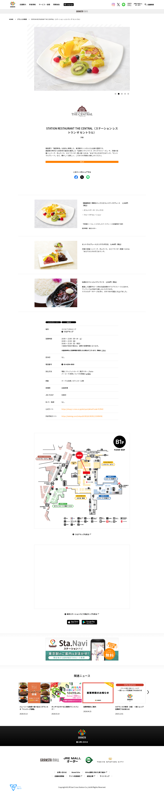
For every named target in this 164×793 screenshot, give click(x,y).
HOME (11, 19)
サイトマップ (104, 776)
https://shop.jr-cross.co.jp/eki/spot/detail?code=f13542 (82, 409)
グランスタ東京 (22, 19)
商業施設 (56, 4)
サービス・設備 (44, 4)
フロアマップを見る (82, 534)
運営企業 (90, 776)
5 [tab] (128, 94)
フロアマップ (68, 331)
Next (148, 692)
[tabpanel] (82, 59)
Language (68, 4)
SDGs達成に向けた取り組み (95, 772)
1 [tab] (115, 94)
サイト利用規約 (74, 776)
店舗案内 (23, 4)
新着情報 (32, 4)
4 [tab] (125, 94)
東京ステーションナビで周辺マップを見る (82, 614)
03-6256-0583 (69, 364)
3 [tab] (122, 94)
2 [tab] (118, 94)
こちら (103, 350)
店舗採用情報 (59, 776)
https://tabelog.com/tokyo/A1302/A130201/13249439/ (82, 416)
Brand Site (76, 772)
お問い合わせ (62, 772)
